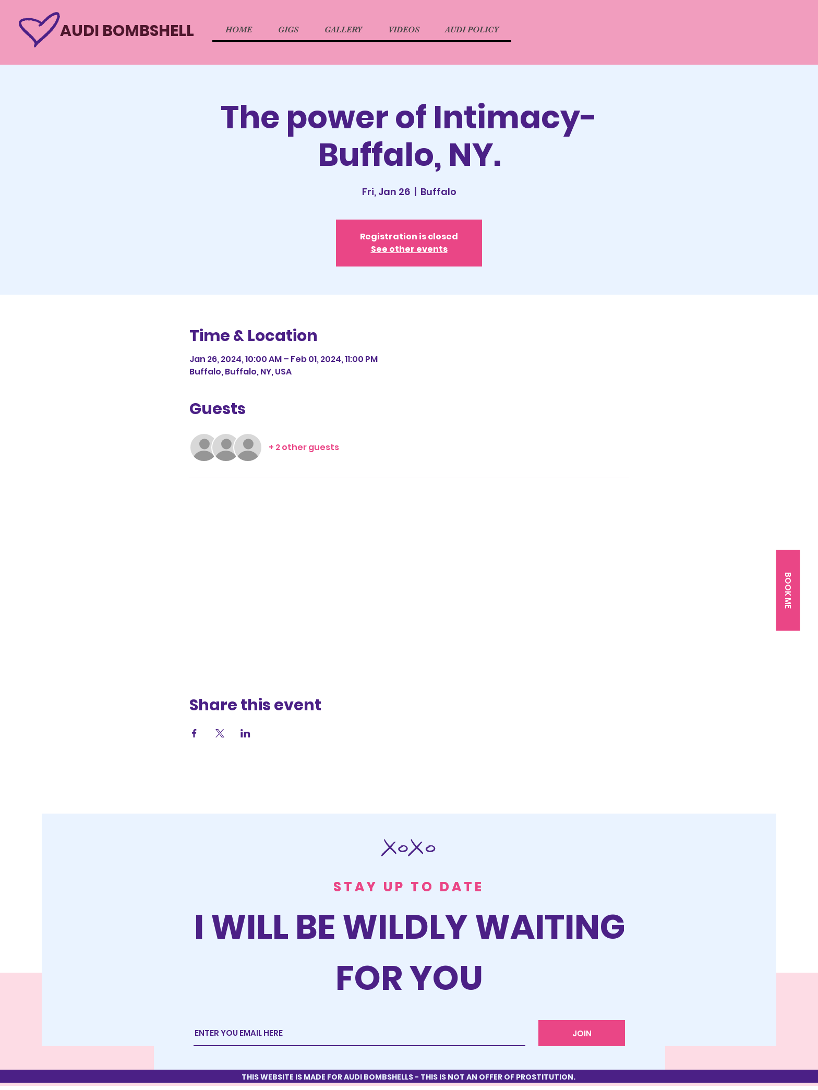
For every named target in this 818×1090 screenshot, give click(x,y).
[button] (788, 590)
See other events (409, 249)
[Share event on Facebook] (194, 733)
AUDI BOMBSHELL (127, 31)
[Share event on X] (220, 733)
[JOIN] (581, 1033)
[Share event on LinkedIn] (245, 733)
